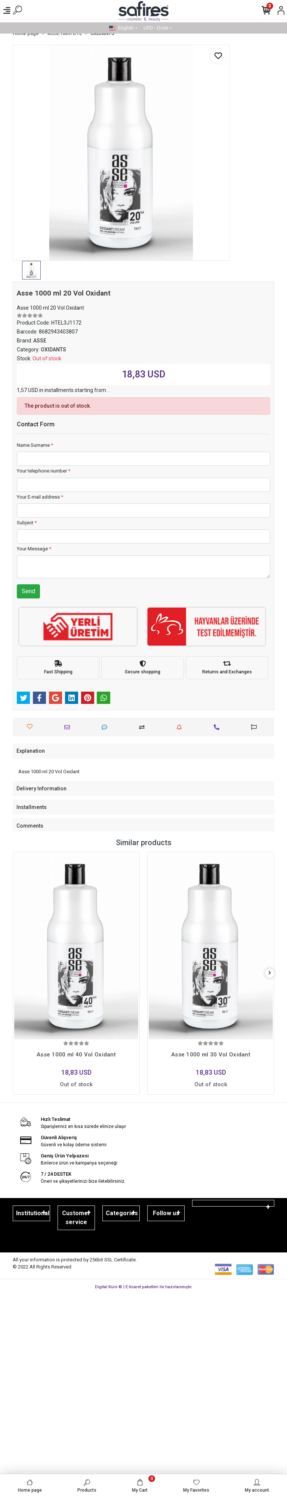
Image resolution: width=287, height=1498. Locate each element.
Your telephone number (43, 471)
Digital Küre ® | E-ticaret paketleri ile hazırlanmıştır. (143, 1286)
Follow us (166, 1213)
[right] (269, 973)
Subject (27, 522)
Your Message (34, 549)
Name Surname (35, 445)
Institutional (32, 1213)
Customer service (76, 1218)
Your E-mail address (40, 497)
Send (28, 591)
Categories (122, 1213)
